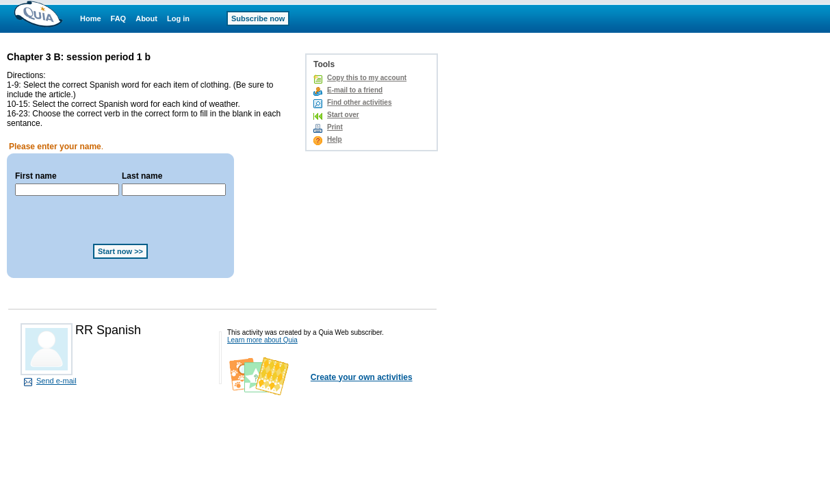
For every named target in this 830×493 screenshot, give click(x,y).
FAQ (119, 18)
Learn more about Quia (262, 340)
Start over (343, 114)
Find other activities (359, 102)
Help (334, 139)
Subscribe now (258, 18)
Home (90, 18)
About (146, 18)
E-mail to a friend (354, 90)
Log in (178, 18)
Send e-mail (56, 381)
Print (335, 127)
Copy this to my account (366, 77)
